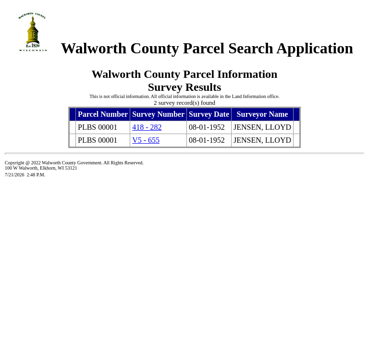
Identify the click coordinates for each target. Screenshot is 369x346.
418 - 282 (146, 127)
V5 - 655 (146, 140)
